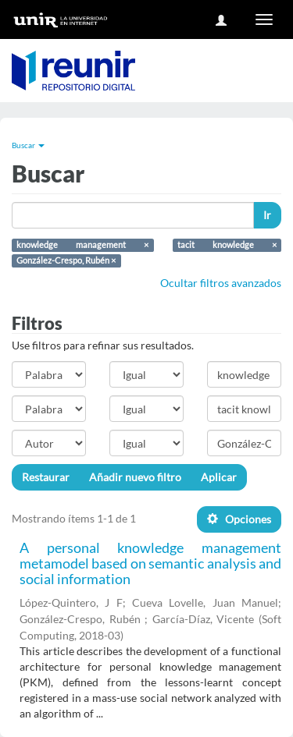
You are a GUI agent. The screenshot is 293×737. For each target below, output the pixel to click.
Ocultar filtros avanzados (220, 282)
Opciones (239, 519)
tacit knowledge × (227, 245)
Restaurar (46, 477)
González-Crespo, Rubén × (66, 260)
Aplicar (219, 477)
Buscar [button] (28, 145)
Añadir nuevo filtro (135, 477)
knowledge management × (82, 245)
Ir (267, 214)
